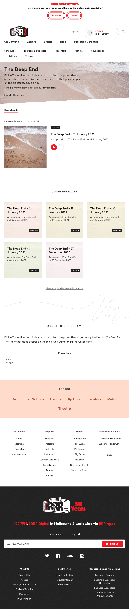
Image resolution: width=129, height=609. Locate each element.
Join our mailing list (64, 534)
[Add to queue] (61, 147)
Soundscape (97, 50)
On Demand (19, 431)
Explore (49, 431)
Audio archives (19, 454)
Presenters (60, 50)
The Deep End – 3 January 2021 (19, 250)
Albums (79, 50)
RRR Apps (107, 523)
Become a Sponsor (104, 575)
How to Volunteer (64, 575)
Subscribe (56, 15)
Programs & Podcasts (34, 50)
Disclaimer (24, 593)
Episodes (19, 449)
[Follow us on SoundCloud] (70, 556)
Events (79, 431)
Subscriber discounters (109, 438)
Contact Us (24, 575)
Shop (109, 455)
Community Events (79, 465)
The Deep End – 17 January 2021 (61, 210)
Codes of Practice (24, 589)
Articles (13, 56)
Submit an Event (79, 470)
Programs (49, 443)
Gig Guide (80, 454)
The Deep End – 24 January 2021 (19, 210)
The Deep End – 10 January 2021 (102, 210)
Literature (93, 399)
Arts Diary (80, 459)
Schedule (9, 50)
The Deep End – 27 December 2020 (61, 250)
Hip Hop (73, 399)
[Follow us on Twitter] (47, 556)
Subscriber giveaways (109, 443)
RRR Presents (79, 449)
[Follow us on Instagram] (82, 556)
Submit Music (64, 584)
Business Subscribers (104, 587)
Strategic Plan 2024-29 (24, 584)
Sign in (74, 31)
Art (15, 399)
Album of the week (49, 459)
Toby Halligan (49, 87)
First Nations (33, 399)
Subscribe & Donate (109, 431)
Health (55, 399)
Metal (111, 399)
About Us (24, 569)
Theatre (64, 408)
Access (24, 579)
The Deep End (21, 69)
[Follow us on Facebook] (58, 556)
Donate (74, 15)
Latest (19, 438)
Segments (19, 443)
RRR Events (79, 443)
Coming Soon (79, 438)
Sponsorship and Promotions (104, 569)
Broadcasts (11, 110)
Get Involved (64, 569)
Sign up (112, 544)
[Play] (54, 147)
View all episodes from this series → (64, 288)
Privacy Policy (24, 598)
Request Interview (64, 579)
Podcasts (49, 449)
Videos (29, 56)
